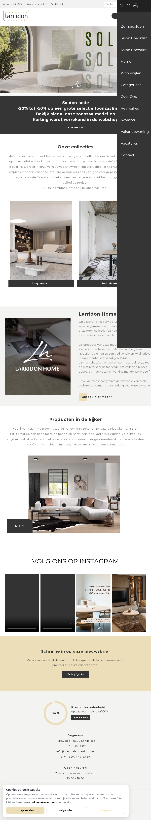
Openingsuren (36, 4)
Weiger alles (65, 810)
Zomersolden (125, 15)
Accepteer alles (25, 810)
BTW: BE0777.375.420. (75, 756)
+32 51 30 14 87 (75, 746)
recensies (81, 717)
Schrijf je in (75, 674)
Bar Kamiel (57, 4)
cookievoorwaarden (42, 802)
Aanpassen (106, 810)
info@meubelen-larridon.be (75, 751)
